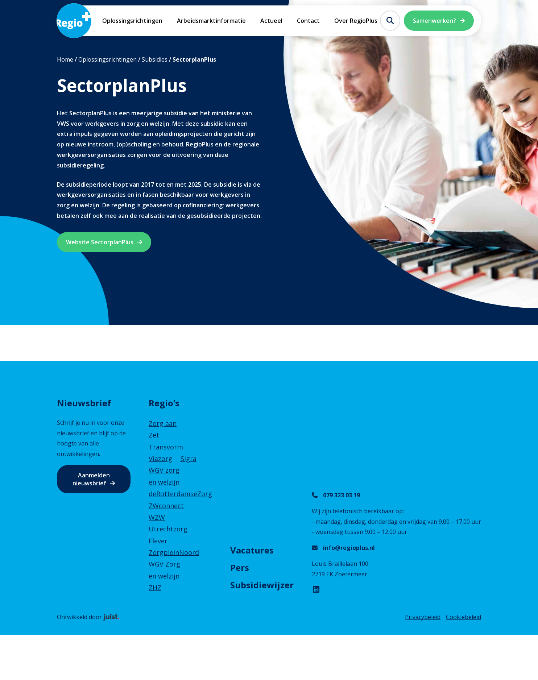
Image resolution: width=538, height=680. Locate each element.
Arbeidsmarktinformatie (211, 21)
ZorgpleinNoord (174, 552)
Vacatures (252, 550)
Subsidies (154, 59)
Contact (308, 21)
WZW (157, 517)
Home (65, 59)
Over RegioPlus (355, 21)
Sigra (188, 458)
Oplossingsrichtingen (132, 21)
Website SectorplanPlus (99, 242)
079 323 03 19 (341, 495)
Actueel (271, 21)
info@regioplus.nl (349, 548)
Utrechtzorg (168, 528)
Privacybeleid (422, 617)
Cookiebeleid (463, 617)
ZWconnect (166, 505)
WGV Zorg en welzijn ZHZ (164, 576)
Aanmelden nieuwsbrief (91, 479)
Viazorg (160, 458)
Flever (158, 540)
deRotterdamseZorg (180, 493)
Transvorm (166, 447)
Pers (239, 567)
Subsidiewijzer (262, 585)
